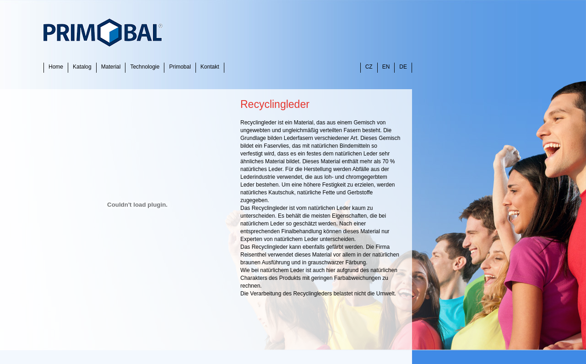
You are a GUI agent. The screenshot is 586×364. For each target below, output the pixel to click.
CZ (369, 67)
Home (56, 67)
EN (386, 67)
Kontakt (210, 67)
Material (111, 67)
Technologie (144, 67)
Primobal (179, 67)
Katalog (82, 67)
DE (403, 67)
